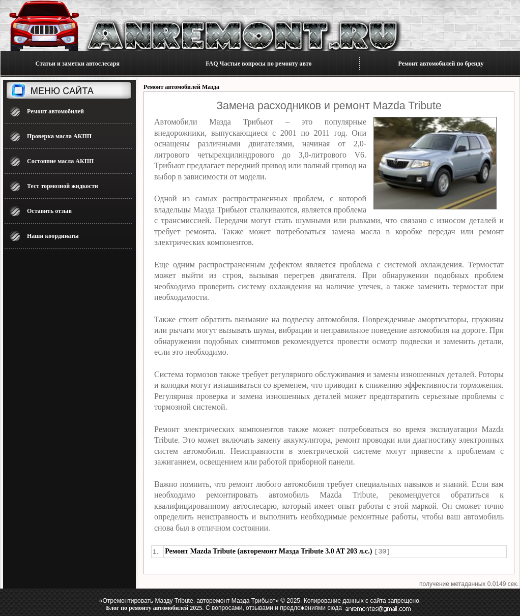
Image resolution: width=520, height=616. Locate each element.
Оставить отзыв (49, 210)
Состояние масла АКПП (60, 161)
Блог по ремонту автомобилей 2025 (154, 607)
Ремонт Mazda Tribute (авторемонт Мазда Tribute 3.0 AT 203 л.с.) (268, 551)
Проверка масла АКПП (59, 136)
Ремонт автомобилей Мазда (181, 86)
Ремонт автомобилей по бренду (441, 63)
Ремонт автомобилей (55, 111)
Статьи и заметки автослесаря (78, 63)
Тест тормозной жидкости (62, 186)
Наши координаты (53, 235)
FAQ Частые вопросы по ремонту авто (258, 63)
